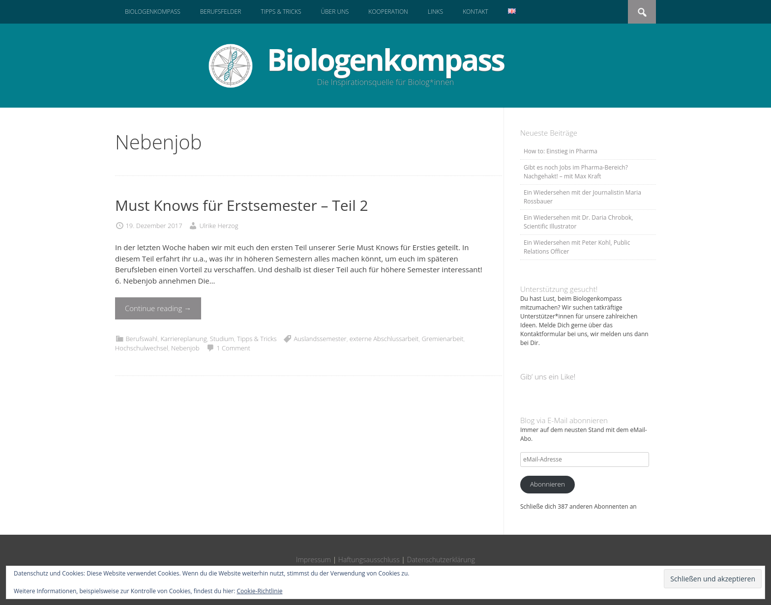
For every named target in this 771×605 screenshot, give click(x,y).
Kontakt (475, 11)
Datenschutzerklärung (441, 559)
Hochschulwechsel (141, 348)
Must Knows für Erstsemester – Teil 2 (241, 205)
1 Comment (233, 348)
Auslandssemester (320, 338)
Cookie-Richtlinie (260, 591)
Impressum (313, 559)
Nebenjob (185, 348)
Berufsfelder (220, 11)
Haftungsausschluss (369, 559)
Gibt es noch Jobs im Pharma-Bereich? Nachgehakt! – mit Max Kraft (576, 171)
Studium (222, 338)
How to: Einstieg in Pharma (560, 151)
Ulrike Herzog (218, 225)
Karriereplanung (183, 338)
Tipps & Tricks (281, 11)
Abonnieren (547, 484)
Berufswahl (141, 338)
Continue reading (158, 308)
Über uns (335, 11)
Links (435, 11)
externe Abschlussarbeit (384, 338)
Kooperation (388, 11)
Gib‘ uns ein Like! (547, 376)
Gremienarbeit (443, 338)
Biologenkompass (152, 11)
